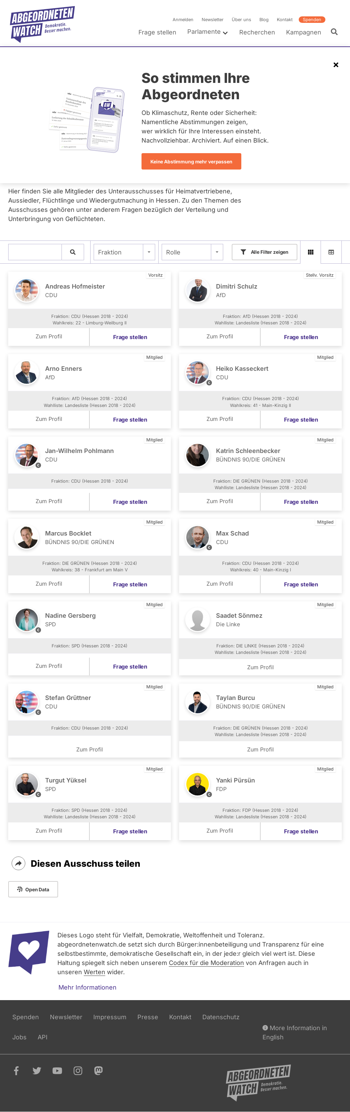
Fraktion (110, 252)
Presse (147, 1017)
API (43, 1037)
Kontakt (285, 19)
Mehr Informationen (87, 987)
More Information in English (294, 1031)
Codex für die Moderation (206, 962)
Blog (264, 19)
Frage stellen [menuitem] (157, 32)
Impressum (109, 1017)
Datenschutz (221, 1017)
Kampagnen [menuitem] (303, 32)
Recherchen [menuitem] (257, 32)
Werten (94, 972)
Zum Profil (49, 336)
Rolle (173, 252)
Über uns (241, 19)
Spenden (312, 19)
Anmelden (183, 19)
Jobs (19, 1037)
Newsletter (213, 19)
